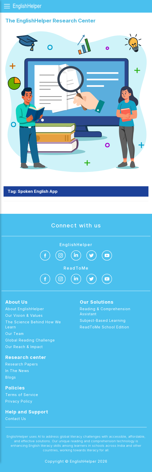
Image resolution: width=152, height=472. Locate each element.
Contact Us (15, 418)
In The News (17, 371)
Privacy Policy (18, 401)
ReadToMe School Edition (104, 327)
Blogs (10, 377)
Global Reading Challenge (30, 340)
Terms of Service (21, 394)
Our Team (14, 333)
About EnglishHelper (24, 309)
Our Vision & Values (24, 315)
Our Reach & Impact (24, 347)
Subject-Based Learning (103, 320)
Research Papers (21, 364)
